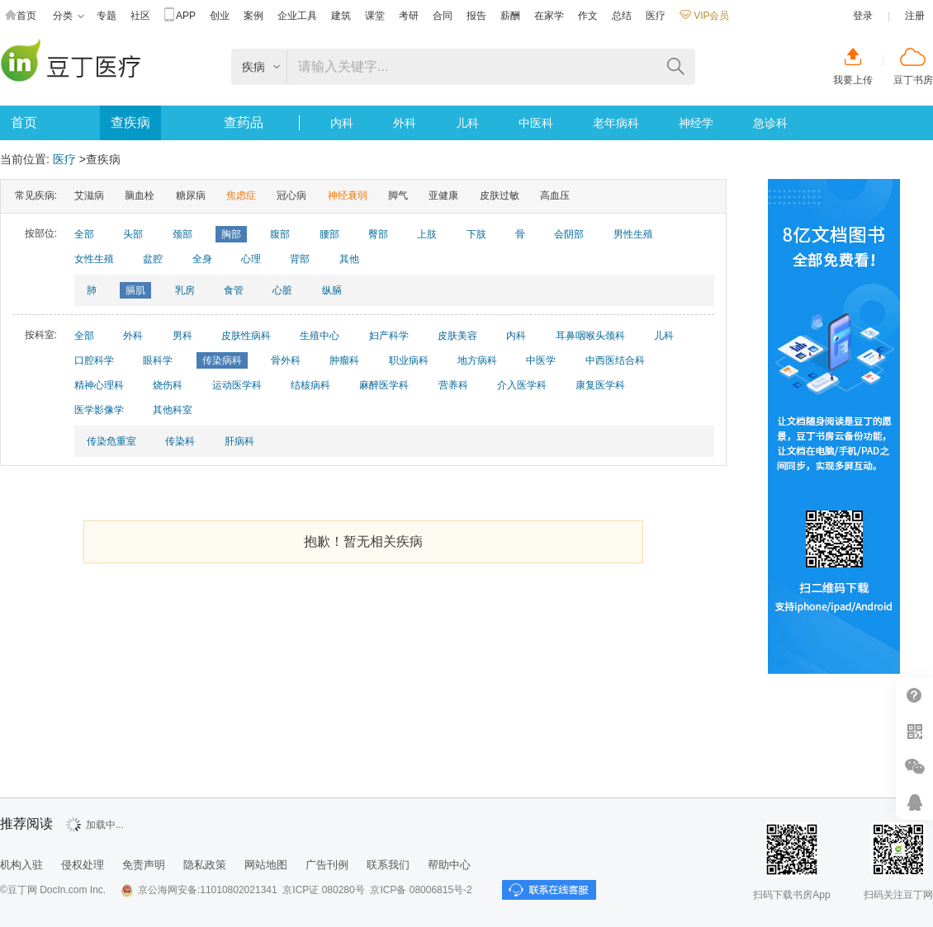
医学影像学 (99, 410)
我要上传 (853, 80)
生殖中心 (319, 335)
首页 (20, 16)
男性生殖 (633, 234)
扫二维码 (914, 731)
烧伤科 (167, 385)
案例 (253, 15)
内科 (341, 122)
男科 (182, 335)
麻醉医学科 (384, 385)
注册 (915, 15)
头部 (133, 234)
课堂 (375, 15)
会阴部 (569, 234)
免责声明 (143, 865)
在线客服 (914, 802)
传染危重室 (111, 441)
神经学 (696, 122)
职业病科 (409, 360)
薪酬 (510, 15)
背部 (300, 259)
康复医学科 (600, 385)
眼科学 (158, 360)
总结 (622, 15)
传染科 (180, 441)
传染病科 (222, 360)
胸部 (231, 234)
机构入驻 (21, 865)
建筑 (341, 15)
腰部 (329, 234)
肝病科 (239, 441)
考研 (409, 15)
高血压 (555, 195)
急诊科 (770, 122)
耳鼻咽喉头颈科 (590, 335)
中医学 (541, 360)
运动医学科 (237, 385)
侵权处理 (82, 865)
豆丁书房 (913, 80)
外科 (404, 122)
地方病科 (477, 360)
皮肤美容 (457, 335)
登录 (863, 15)
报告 (476, 15)
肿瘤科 (344, 360)
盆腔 (153, 259)
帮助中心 (914, 695)
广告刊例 (326, 865)
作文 (588, 15)
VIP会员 (704, 15)
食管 (234, 290)
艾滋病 (89, 195)
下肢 (476, 234)
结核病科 (310, 385)
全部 (84, 234)
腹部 (280, 234)
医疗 (655, 15)
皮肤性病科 (246, 335)
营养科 (453, 385)
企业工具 (297, 15)
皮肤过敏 (499, 195)
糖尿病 (191, 195)
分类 (68, 16)
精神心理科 (99, 385)
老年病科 (616, 122)
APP (180, 16)
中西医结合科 (615, 360)
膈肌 (135, 290)
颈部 (182, 234)
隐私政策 (204, 865)
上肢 (427, 234)
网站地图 (265, 865)
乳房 (185, 290)
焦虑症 (241, 195)
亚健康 (443, 195)
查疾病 (130, 122)
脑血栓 (139, 195)
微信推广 (914, 766)
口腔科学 (94, 360)
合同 (442, 15)
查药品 (243, 122)
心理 (251, 259)
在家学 (549, 15)
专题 (106, 15)
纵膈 (332, 290)
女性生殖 (94, 259)
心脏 (282, 290)
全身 (202, 259)
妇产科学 (389, 335)
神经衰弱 (347, 195)
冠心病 (291, 195)
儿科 (467, 122)
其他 (349, 259)
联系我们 (388, 865)
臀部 (378, 234)
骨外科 (286, 360)
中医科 (536, 122)
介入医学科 (522, 385)
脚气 (398, 195)
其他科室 (172, 410)
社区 (140, 15)
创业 (220, 15)
